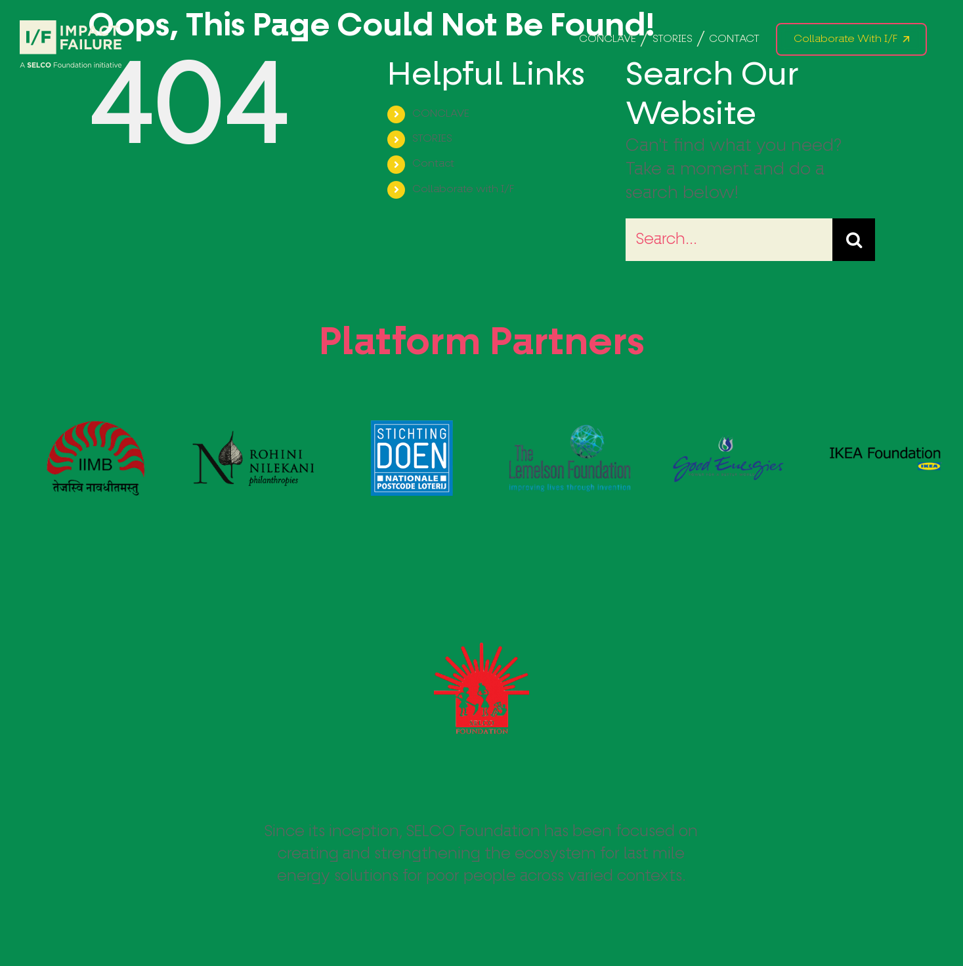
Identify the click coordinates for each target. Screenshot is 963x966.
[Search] (853, 239)
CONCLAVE (440, 114)
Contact (433, 164)
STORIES (432, 139)
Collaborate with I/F (463, 189)
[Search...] (729, 239)
